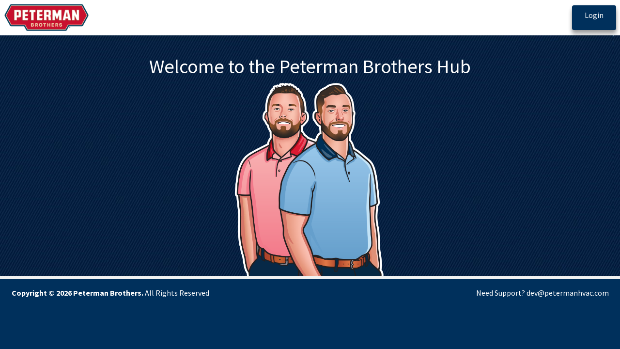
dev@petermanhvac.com (568, 293)
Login (594, 15)
